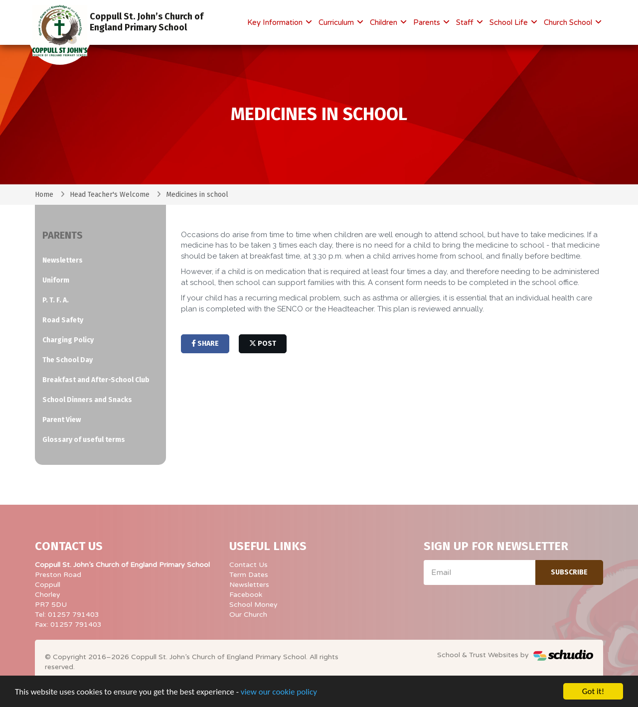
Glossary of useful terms (83, 439)
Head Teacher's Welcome (110, 194)
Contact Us (248, 565)
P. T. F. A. (55, 300)
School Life (509, 22)
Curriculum (337, 22)
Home (44, 194)
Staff (466, 22)
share (205, 343)
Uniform (55, 280)
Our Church (248, 614)
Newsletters (62, 260)
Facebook (245, 594)
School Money (253, 604)
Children (384, 22)
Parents (427, 22)
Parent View (61, 420)
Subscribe (569, 572)
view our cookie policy (279, 692)
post (262, 343)
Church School (569, 22)
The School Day (67, 360)
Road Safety (62, 320)
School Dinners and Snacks (87, 400)
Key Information (276, 22)
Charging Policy (68, 340)
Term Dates (248, 574)
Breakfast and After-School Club (96, 380)
